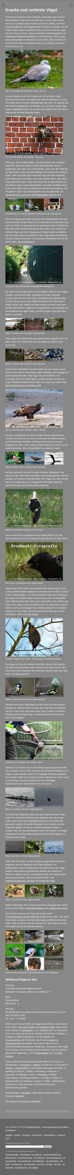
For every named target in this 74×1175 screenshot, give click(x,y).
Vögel (37, 1024)
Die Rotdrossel (39, 1158)
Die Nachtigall (25, 1155)
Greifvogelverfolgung (35, 908)
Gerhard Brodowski (33, 1127)
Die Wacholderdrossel (53, 1158)
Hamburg (19, 1096)
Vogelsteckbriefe (49, 1135)
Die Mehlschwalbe (11, 1155)
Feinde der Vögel (47, 881)
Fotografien (26, 1093)
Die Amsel (40, 1164)
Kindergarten (27, 1030)
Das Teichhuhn (36, 1155)
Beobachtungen (11, 1158)
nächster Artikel (71, 5)
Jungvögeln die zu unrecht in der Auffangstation (26, 195)
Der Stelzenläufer (52, 1161)
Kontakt (17, 1135)
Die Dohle (57, 1164)
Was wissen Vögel (26, 1027)
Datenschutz (36, 1135)
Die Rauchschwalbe (25, 1158)
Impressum (26, 1135)
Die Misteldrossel (21, 1168)
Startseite (8, 1135)
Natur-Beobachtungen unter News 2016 (23, 385)
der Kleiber (33, 614)
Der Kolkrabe (33, 1168)
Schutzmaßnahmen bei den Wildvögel (22, 917)
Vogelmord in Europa (58, 908)
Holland (36, 1065)
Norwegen (25, 1065)
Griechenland (22, 1068)
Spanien (9, 1068)
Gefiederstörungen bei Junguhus (20, 881)
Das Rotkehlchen (39, 1161)
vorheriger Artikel (3, 5)
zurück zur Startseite (31, 1101)
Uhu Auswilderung (26, 242)
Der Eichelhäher (30, 1164)
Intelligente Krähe (47, 1027)
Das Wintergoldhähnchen (52, 1155)
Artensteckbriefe (12, 1040)
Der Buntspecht (17, 1164)
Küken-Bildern (42, 1053)
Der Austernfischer (24, 1161)
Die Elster (49, 1164)
